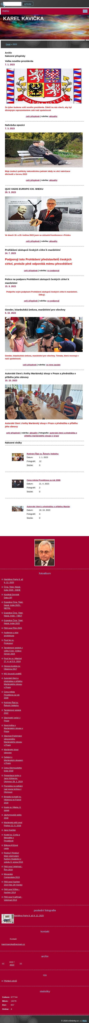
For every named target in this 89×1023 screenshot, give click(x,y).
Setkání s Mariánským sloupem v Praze (13, 760)
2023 (12, 965)
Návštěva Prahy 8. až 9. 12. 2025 (13, 581)
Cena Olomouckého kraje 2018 (13, 769)
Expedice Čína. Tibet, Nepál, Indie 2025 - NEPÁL (13, 605)
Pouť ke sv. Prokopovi (9, 641)
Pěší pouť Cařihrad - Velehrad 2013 (13, 898)
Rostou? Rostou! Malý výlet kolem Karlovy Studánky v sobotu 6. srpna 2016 (13, 857)
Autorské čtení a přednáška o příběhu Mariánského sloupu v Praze (13, 682)
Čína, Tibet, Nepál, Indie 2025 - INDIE (12, 588)
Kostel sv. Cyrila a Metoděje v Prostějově (12, 838)
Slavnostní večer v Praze (12, 719)
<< (3, 963)
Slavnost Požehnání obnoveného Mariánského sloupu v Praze (13, 740)
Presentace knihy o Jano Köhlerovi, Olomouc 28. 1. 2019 (13, 778)
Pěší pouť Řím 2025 (13, 628)
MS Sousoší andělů (12, 673)
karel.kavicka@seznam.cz (13, 944)
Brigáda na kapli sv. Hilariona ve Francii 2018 (12, 800)
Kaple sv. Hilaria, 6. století (12, 809)
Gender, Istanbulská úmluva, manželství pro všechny (35, 309)
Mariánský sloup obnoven (11, 751)
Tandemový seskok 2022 (12, 711)
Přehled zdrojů (10, 981)
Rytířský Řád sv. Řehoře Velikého (43, 454)
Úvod (8, 44)
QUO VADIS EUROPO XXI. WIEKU (24, 189)
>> (21, 963)
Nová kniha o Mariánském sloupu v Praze (13, 728)
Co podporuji (53, 270)
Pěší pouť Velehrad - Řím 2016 (13, 868)
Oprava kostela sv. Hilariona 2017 (12, 667)
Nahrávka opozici (15, 125)
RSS (84, 1021)
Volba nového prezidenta (19, 61)
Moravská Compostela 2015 (12, 875)
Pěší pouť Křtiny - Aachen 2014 (12, 891)
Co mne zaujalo (53, 365)
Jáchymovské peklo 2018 (12, 816)
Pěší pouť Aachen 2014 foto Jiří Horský (13, 883)
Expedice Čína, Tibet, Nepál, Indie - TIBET (13, 614)
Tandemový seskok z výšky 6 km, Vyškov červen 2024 (13, 651)
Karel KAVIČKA (23, 18)
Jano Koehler (10, 830)
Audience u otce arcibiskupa (11, 634)
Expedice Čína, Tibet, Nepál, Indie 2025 (13, 622)
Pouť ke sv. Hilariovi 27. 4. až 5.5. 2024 (13, 660)
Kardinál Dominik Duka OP (11, 596)
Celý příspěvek (33, 116)
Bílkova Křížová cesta (11, 847)
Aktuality (53, 116)
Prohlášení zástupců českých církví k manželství (32, 250)
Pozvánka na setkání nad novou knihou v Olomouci (13, 789)
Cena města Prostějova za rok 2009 (43, 480)
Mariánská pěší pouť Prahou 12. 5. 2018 (13, 824)
